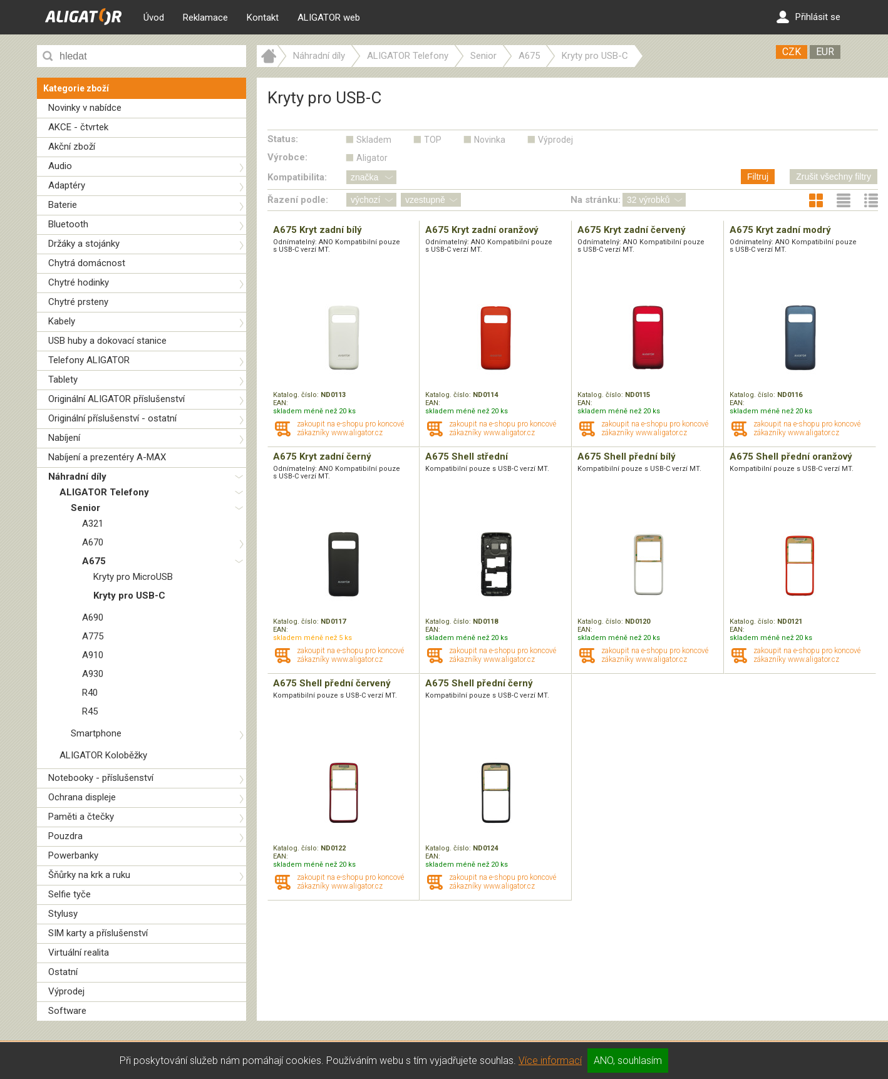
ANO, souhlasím (628, 1060)
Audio (60, 166)
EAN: (280, 403)
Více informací (550, 1060)
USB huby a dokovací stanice (107, 340)
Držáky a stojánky (84, 243)
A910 (92, 655)
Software (67, 1010)
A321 (92, 523)
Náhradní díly (77, 476)
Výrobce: (287, 157)
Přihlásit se (808, 17)
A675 (94, 561)
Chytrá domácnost (86, 263)
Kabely (61, 321)
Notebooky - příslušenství (100, 777)
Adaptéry (66, 185)
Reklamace (205, 17)
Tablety (63, 379)
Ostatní (63, 972)
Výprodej (66, 991)
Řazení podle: (297, 199)
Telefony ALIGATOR (89, 360)
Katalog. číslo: (297, 395)
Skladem (373, 139)
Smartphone (96, 733)
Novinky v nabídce (84, 107)
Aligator (372, 158)
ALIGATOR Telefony (104, 492)
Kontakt (263, 17)
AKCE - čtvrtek (78, 127)
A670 (92, 542)
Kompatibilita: (297, 177)
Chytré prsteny (78, 301)
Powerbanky (73, 855)
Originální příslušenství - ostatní (112, 418)
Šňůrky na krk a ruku (89, 874)
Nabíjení (64, 437)
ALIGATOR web (328, 17)
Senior (85, 508)
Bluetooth (68, 224)
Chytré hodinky (78, 282)
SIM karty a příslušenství (98, 933)
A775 (92, 636)
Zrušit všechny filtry (833, 177)
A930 (92, 673)
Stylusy (63, 913)
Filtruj (757, 177)
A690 (92, 617)
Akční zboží (71, 146)
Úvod (153, 17)
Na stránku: (595, 199)
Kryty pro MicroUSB (133, 576)
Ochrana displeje (82, 797)
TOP (432, 139)
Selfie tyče (69, 894)
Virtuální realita (78, 952)
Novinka (489, 139)
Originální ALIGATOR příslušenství (116, 399)
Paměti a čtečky (81, 816)
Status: (282, 139)
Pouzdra (65, 836)
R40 (90, 692)
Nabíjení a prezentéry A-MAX (107, 457)
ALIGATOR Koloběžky (103, 755)
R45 (90, 711)
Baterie (62, 204)
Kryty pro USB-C (129, 595)
